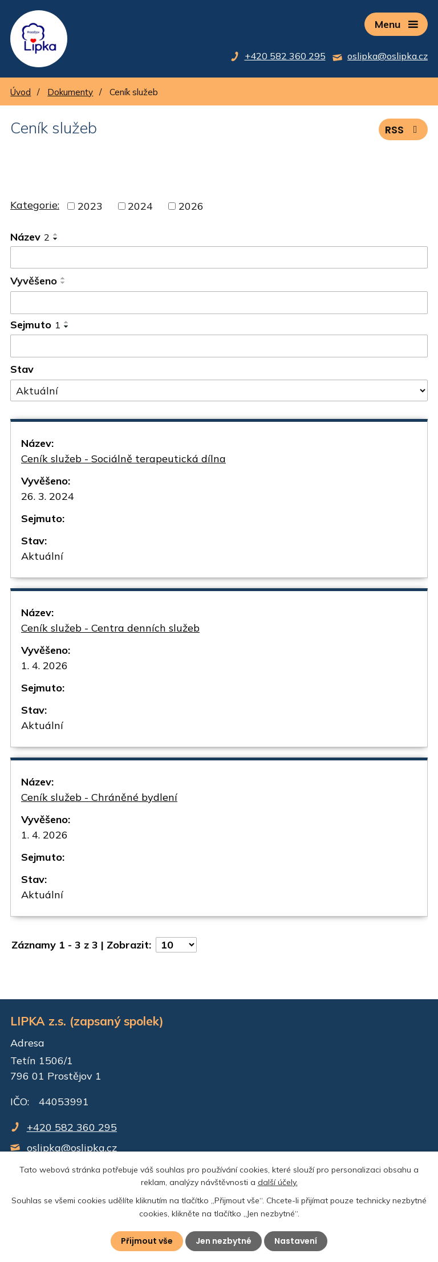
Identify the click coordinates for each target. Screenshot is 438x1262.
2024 (140, 206)
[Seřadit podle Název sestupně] (56, 239)
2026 (191, 206)
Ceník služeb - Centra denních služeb (110, 627)
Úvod (20, 92)
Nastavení (295, 1241)
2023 (90, 206)
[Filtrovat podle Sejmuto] (219, 346)
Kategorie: (34, 204)
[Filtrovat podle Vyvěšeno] (219, 302)
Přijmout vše (147, 1241)
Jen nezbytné (224, 1241)
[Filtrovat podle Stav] (219, 390)
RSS (403, 130)
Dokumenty (70, 92)
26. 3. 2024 (47, 496)
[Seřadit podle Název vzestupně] (56, 234)
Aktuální (42, 556)
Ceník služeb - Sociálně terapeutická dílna (123, 458)
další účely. (278, 1182)
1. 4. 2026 (44, 665)
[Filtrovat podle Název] (219, 257)
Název (30, 236)
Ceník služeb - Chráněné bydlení (99, 797)
